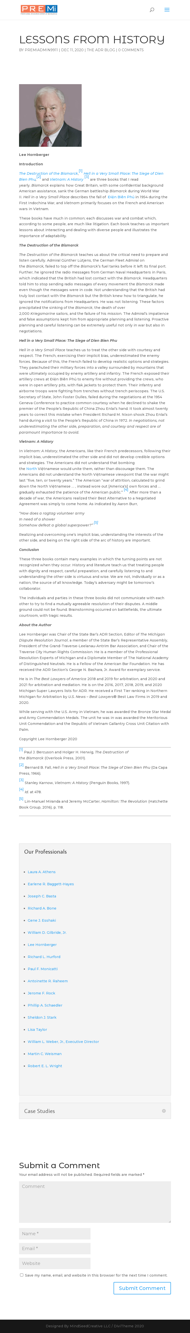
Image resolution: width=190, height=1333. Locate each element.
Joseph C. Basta (42, 896)
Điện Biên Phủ (121, 197)
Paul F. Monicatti (43, 969)
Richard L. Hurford (44, 957)
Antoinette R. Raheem (48, 981)
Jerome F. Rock (41, 993)
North (32, 469)
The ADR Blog (101, 50)
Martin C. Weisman (45, 1054)
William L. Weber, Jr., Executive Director (63, 1041)
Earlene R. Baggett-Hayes (51, 884)
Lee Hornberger (42, 944)
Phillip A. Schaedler (45, 1005)
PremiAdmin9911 (41, 50)
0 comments (131, 50)
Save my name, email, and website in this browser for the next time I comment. (96, 1275)
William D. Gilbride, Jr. (47, 932)
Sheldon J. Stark (42, 1017)
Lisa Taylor (37, 1029)
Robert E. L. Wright (45, 1066)
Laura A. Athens (42, 872)
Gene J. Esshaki (42, 920)
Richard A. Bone (42, 908)
